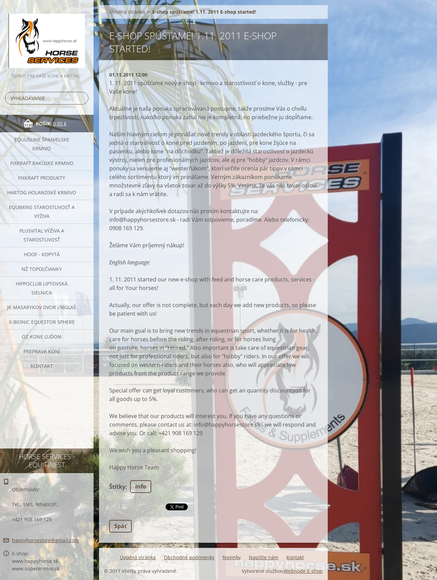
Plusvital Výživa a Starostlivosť (41, 235)
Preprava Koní (42, 351)
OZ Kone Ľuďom (42, 336)
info (140, 486)
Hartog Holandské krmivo (41, 192)
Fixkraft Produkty (41, 178)
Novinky (232, 557)
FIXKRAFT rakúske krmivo (41, 163)
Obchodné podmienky (189, 557)
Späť (120, 526)
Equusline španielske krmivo (41, 144)
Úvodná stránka (127, 12)
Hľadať (81, 98)
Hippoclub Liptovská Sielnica (42, 288)
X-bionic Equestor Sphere (42, 322)
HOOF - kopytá (42, 254)
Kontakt (42, 366)
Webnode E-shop (303, 571)
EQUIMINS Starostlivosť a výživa (42, 211)
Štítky (117, 487)
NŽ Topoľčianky (42, 269)
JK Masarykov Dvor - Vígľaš (41, 307)
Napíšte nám (263, 557)
